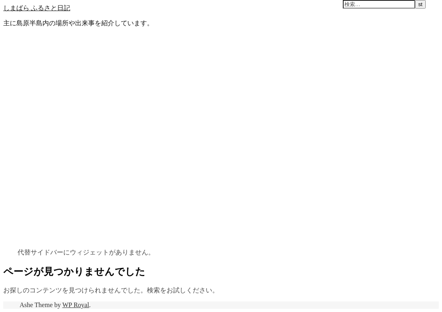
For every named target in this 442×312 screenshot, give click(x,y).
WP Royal (75, 304)
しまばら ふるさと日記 (36, 7)
